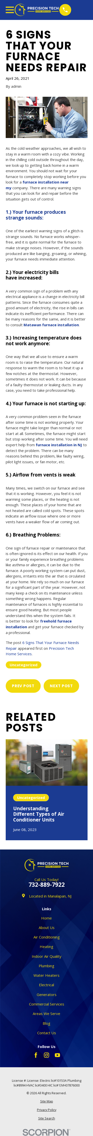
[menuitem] (47, 1101)
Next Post (61, 685)
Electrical (46, 984)
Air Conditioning (46, 937)
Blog (46, 1023)
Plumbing (46, 965)
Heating (46, 946)
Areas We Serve (46, 1013)
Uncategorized (23, 664)
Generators (47, 994)
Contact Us (46, 1032)
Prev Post (23, 685)
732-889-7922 (47, 885)
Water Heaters (46, 975)
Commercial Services (46, 1004)
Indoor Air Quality (47, 956)
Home (46, 918)
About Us (47, 927)
